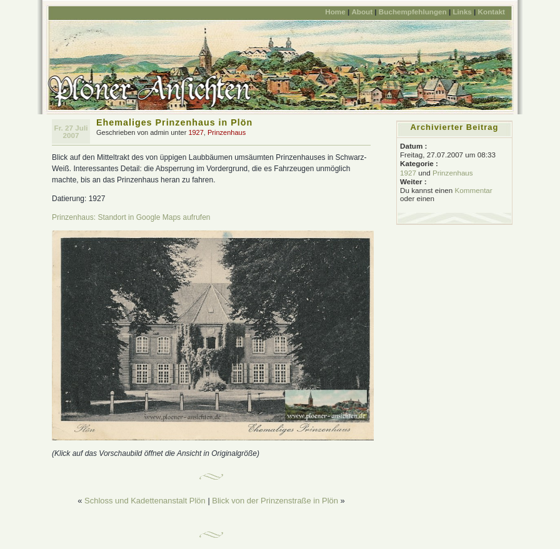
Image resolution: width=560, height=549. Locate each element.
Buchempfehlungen (413, 11)
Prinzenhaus (227, 132)
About (361, 11)
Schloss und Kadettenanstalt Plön (145, 500)
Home (335, 11)
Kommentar (473, 190)
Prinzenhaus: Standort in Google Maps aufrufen (131, 217)
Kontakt (491, 11)
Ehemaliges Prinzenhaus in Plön (174, 122)
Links (461, 11)
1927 (195, 132)
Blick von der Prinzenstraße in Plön (275, 500)
